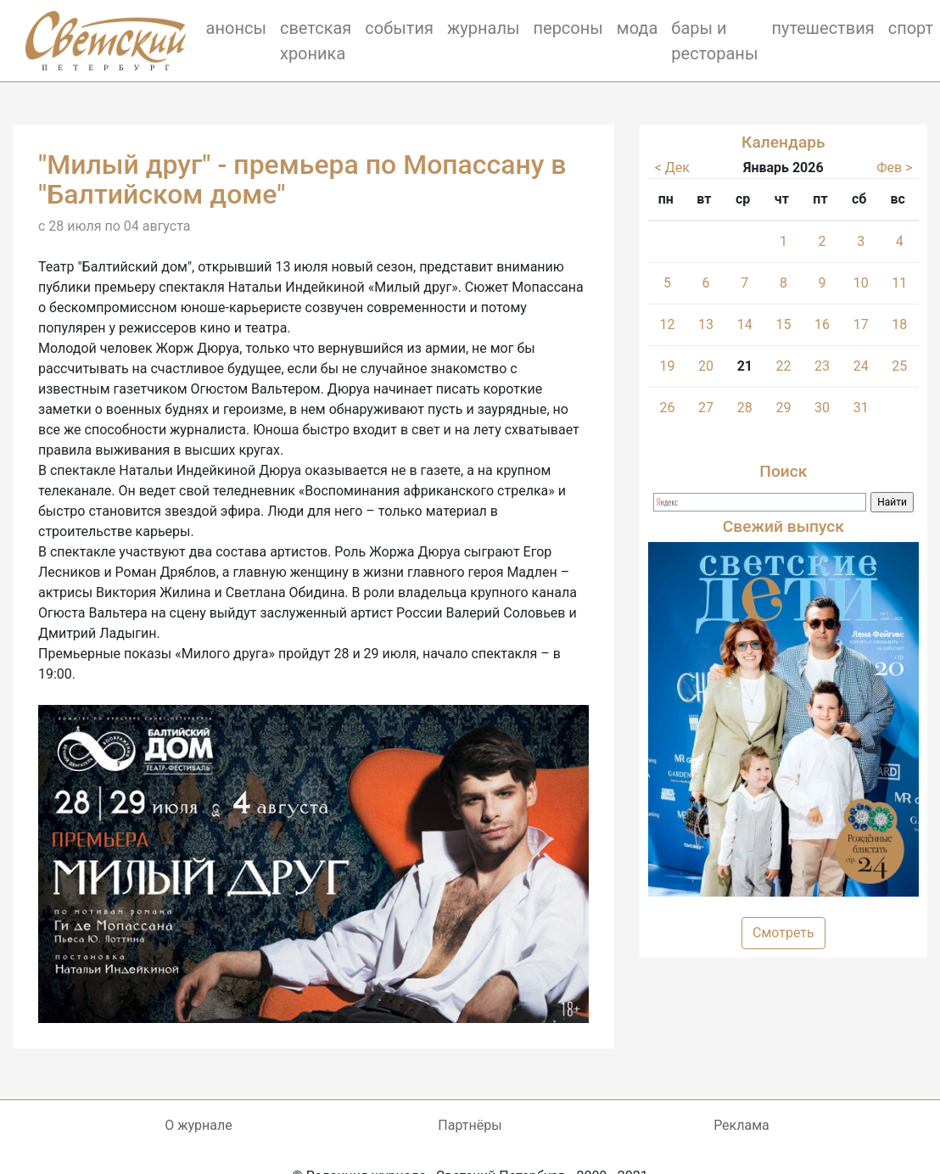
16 (822, 324)
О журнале (198, 1125)
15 (784, 324)
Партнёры (469, 1125)
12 (667, 324)
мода (637, 28)
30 (822, 408)
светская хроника (315, 41)
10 (861, 283)
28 (745, 408)
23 (822, 366)
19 (667, 366)
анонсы (236, 28)
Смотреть (783, 933)
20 (705, 366)
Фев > (894, 167)
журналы (483, 28)
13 (705, 324)
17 (861, 324)
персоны (567, 28)
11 (899, 283)
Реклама (741, 1125)
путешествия (822, 28)
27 (705, 408)
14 (745, 324)
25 (899, 366)
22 (784, 366)
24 (861, 366)
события (399, 28)
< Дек (672, 167)
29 (784, 408)
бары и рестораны (714, 41)
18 (899, 324)
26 (667, 408)
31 (861, 408)
